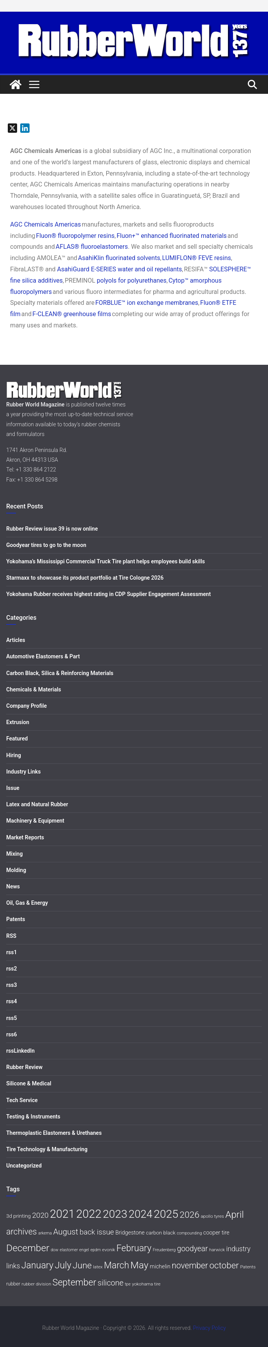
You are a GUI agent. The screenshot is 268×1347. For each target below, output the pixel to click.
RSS (11, 936)
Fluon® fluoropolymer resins (75, 235)
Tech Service (22, 1100)
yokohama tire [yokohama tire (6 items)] (146, 1284)
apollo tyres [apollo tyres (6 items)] (212, 1216)
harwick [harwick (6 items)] (217, 1249)
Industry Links (23, 771)
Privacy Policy (209, 1328)
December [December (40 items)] (27, 1248)
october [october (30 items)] (224, 1265)
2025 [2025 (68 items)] (166, 1214)
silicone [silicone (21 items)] (111, 1282)
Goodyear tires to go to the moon (46, 545)
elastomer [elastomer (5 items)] (69, 1249)
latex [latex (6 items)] (98, 1267)
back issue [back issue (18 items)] (96, 1231)
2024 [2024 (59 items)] (140, 1214)
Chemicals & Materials (33, 689)
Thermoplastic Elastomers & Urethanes (54, 1133)
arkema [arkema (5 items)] (45, 1233)
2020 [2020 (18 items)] (40, 1215)
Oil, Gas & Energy (27, 903)
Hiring (13, 755)
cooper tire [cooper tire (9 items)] (216, 1232)
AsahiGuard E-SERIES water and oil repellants (119, 269)
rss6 (11, 1034)
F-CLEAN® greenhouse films (71, 314)
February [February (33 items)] (133, 1248)
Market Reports (25, 837)
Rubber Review (24, 1067)
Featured (17, 738)
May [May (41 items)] (139, 1265)
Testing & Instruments (33, 1116)
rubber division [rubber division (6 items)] (36, 1284)
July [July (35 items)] (63, 1265)
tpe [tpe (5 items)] (128, 1284)
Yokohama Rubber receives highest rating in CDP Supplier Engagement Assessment (108, 594)
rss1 (11, 952)
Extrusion (17, 722)
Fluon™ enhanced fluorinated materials (172, 235)
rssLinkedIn (20, 1051)
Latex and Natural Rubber (37, 804)
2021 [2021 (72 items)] (62, 1213)
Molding (16, 870)
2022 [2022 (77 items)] (89, 1213)
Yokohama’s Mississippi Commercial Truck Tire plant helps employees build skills (105, 561)
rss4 (11, 1001)
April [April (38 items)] (234, 1214)
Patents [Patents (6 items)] (248, 1267)
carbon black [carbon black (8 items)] (160, 1232)
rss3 (11, 985)
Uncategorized (24, 1165)
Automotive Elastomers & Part (43, 656)
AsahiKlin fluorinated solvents (119, 258)
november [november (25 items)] (190, 1265)
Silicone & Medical (28, 1083)
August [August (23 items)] (65, 1231)
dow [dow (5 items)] (54, 1249)
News (13, 886)
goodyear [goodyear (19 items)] (192, 1248)
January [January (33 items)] (37, 1265)
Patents (15, 919)
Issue (12, 788)
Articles (15, 640)
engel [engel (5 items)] (84, 1249)
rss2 (11, 968)
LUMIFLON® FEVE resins (196, 258)
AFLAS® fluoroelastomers (92, 246)
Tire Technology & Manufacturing (47, 1149)
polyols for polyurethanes (131, 280)
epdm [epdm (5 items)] (95, 1249)
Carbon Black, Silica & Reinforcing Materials (60, 673)
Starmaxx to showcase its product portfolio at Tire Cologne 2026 (85, 578)
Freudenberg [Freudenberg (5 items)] (164, 1249)
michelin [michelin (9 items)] (160, 1266)
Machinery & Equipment (35, 821)
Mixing (14, 854)
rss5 (11, 1018)
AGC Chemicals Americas (45, 224)
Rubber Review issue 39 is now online (52, 529)
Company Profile (26, 706)
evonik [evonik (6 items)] (108, 1249)
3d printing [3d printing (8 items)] (18, 1216)
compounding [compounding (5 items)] (189, 1233)
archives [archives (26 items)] (21, 1231)
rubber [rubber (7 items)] (13, 1284)
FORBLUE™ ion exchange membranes (146, 302)
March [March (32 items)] (116, 1265)
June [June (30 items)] (82, 1265)
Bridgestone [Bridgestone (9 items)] (129, 1232)
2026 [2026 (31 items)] (190, 1215)
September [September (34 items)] (74, 1282)
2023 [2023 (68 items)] (115, 1214)
